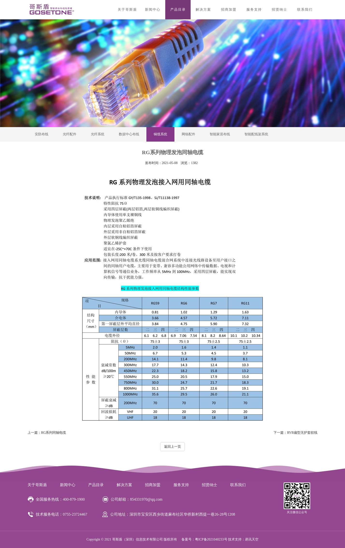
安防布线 (41, 134)
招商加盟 (229, 9)
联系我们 (305, 9)
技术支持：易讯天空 (243, 539)
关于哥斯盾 (127, 9)
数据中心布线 (129, 134)
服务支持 (254, 9)
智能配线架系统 (256, 134)
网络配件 (188, 134)
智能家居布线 (220, 134)
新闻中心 (152, 9)
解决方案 (203, 9)
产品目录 (178, 9)
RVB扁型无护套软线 (295, 432)
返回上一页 (172, 446)
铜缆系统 (160, 134)
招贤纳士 (279, 9)
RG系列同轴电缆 (47, 432)
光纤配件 (69, 134)
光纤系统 (97, 134)
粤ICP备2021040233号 (211, 539)
